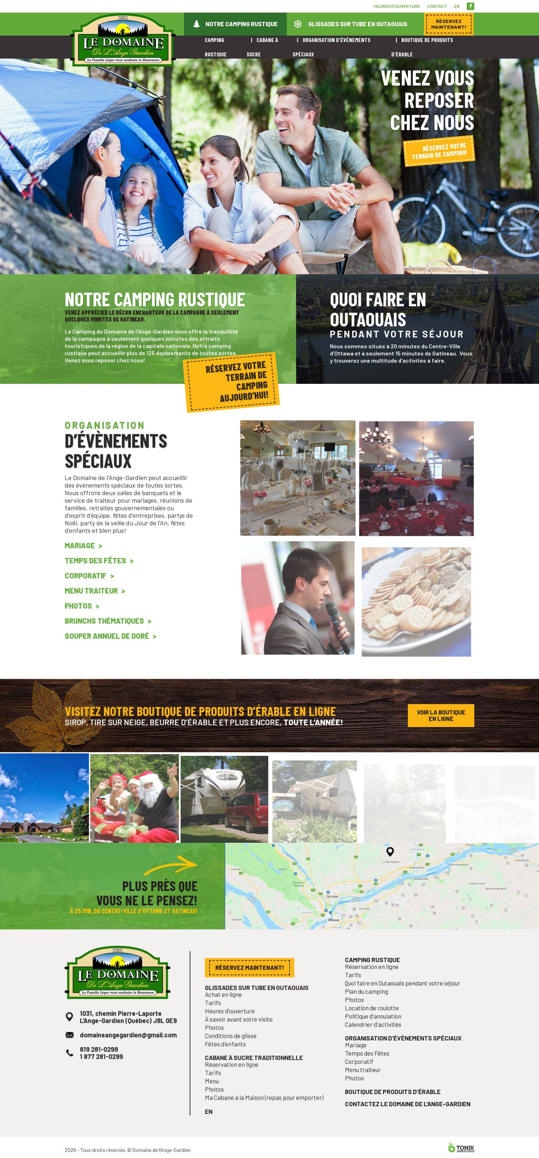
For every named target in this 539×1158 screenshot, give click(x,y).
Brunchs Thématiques (106, 632)
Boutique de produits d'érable (394, 1100)
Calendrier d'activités (376, 1038)
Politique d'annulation (376, 1031)
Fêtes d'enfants (229, 1057)
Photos (82, 618)
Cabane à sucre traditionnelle (255, 1070)
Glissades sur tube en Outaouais (357, 23)
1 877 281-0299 (103, 1068)
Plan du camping (370, 1008)
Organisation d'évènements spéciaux (404, 1051)
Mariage (84, 563)
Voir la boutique (441, 717)
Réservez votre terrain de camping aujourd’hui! (237, 381)
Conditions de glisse (234, 1050)
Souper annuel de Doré (108, 646)
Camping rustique (376, 980)
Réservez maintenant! (251, 987)
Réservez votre (439, 151)
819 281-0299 (101, 1062)
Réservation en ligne (235, 1076)
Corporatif (89, 591)
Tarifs (218, 1020)
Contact (437, 6)
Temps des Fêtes (98, 577)
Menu (217, 1091)
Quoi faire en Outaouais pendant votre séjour (403, 1001)
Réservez (448, 24)
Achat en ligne (227, 1012)
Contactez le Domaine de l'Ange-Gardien (408, 1111)
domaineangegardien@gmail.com (128, 1049)
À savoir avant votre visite (241, 1035)
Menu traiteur (94, 605)
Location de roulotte (375, 1023)
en (457, 6)
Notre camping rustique (242, 23)
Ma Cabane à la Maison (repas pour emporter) (265, 1106)
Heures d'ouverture (397, 6)
